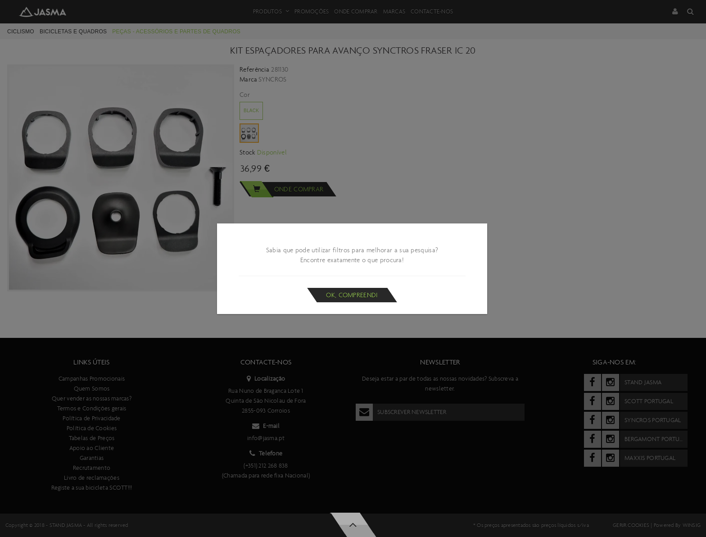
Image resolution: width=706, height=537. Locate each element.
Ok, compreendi (352, 295)
